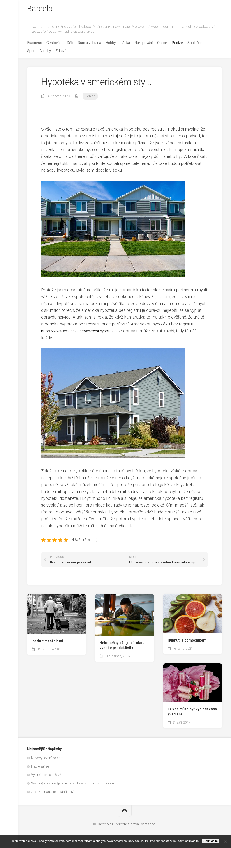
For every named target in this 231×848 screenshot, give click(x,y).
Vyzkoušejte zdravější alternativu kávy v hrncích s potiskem (72, 784)
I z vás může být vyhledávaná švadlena (192, 712)
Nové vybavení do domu (48, 759)
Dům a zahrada (89, 43)
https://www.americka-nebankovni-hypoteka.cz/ (85, 331)
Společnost (196, 43)
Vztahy (45, 52)
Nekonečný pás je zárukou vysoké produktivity (121, 646)
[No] (225, 841)
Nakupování (143, 43)
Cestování (54, 43)
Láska (125, 43)
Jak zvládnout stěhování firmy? (53, 792)
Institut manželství (47, 642)
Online (162, 43)
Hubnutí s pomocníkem (187, 641)
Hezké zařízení (41, 767)
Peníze (177, 43)
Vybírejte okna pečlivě (46, 775)
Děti (70, 43)
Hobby (111, 43)
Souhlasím (210, 841)
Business (34, 43)
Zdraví (60, 52)
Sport (31, 52)
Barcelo (40, 9)
